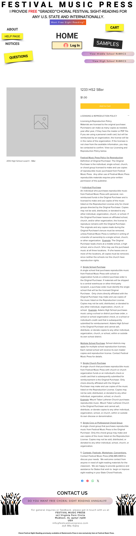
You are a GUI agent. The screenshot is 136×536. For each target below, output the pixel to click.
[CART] (115, 27)
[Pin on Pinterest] (87, 481)
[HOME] (67, 35)
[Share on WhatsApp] (92, 481)
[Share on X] (98, 481)
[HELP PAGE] (12, 36)
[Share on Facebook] (82, 481)
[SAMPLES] (108, 43)
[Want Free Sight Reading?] (68, 22)
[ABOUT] (12, 29)
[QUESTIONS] (18, 57)
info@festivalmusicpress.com (70, 523)
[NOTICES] (12, 44)
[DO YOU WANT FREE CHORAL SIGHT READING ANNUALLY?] (67, 501)
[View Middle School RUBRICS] (108, 54)
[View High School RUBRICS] (109, 61)
